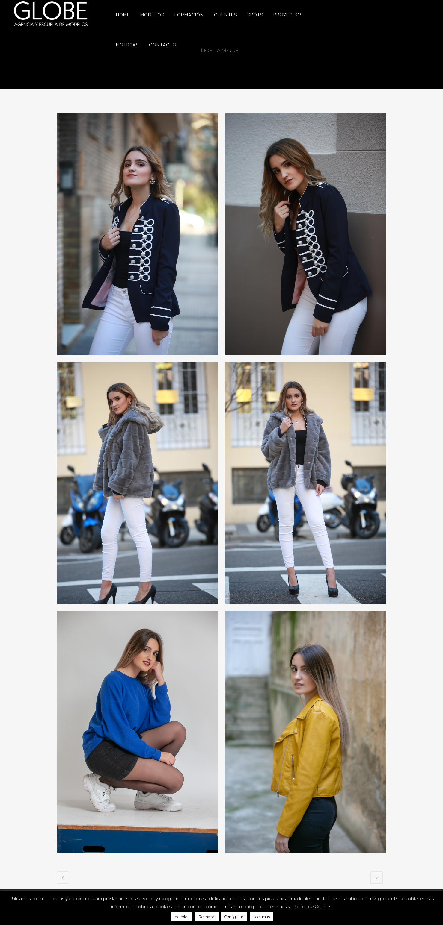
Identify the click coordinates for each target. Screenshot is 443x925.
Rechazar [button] (207, 917)
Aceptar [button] (182, 917)
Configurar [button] (233, 917)
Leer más (261, 917)
